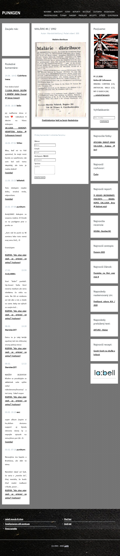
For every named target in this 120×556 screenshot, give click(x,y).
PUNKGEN (11, 13)
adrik (66, 546)
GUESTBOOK (113, 16)
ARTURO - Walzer (101, 330)
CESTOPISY (97, 12)
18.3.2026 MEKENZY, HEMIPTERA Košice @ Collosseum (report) (15, 131)
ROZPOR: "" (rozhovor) (15, 259)
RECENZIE (87, 12)
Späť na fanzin (61, 120)
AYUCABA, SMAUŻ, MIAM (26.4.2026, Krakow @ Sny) (104, 146)
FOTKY (67, 12)
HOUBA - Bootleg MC (102, 231)
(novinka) (9, 173)
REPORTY (76, 12)
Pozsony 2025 (99, 252)
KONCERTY (58, 12)
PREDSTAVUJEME (51, 16)
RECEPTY (93, 16)
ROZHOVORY (109, 12)
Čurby (96, 174)
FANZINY (72, 16)
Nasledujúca (73, 120)
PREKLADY (83, 16)
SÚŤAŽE (102, 16)
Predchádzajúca (48, 120)
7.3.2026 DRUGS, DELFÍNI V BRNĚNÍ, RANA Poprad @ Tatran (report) (15, 94)
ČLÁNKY (63, 16)
